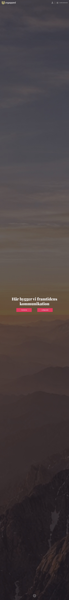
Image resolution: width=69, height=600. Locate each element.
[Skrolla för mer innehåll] (34, 595)
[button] (52, 3)
